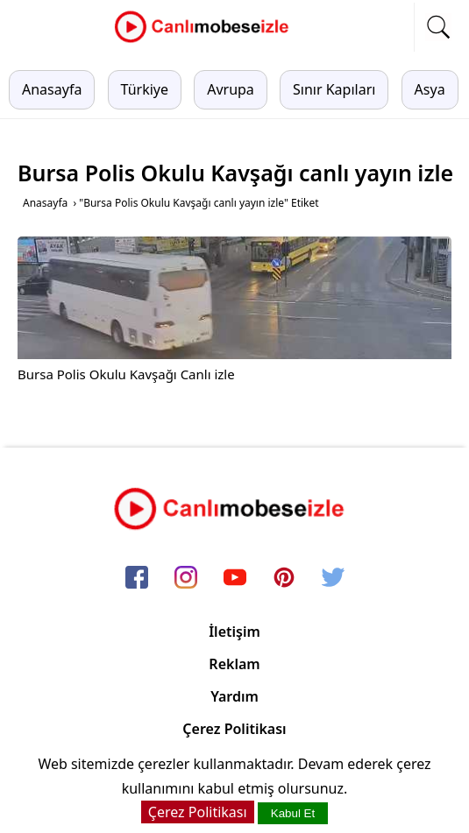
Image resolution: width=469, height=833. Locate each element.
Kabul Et (293, 813)
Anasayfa (52, 89)
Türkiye (144, 89)
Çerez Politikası (234, 728)
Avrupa (230, 89)
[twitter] (333, 578)
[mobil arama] (438, 27)
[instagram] (185, 578)
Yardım (234, 696)
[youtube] (235, 578)
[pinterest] (284, 578)
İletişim (234, 631)
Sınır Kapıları (334, 89)
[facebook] (136, 578)
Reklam (234, 664)
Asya (430, 89)
